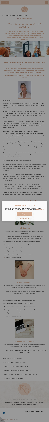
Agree (24, 214)
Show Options (24, 218)
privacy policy (40, 209)
